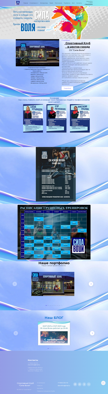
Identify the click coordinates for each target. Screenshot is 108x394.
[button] (46, 305)
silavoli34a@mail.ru (34, 365)
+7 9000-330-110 (33, 363)
